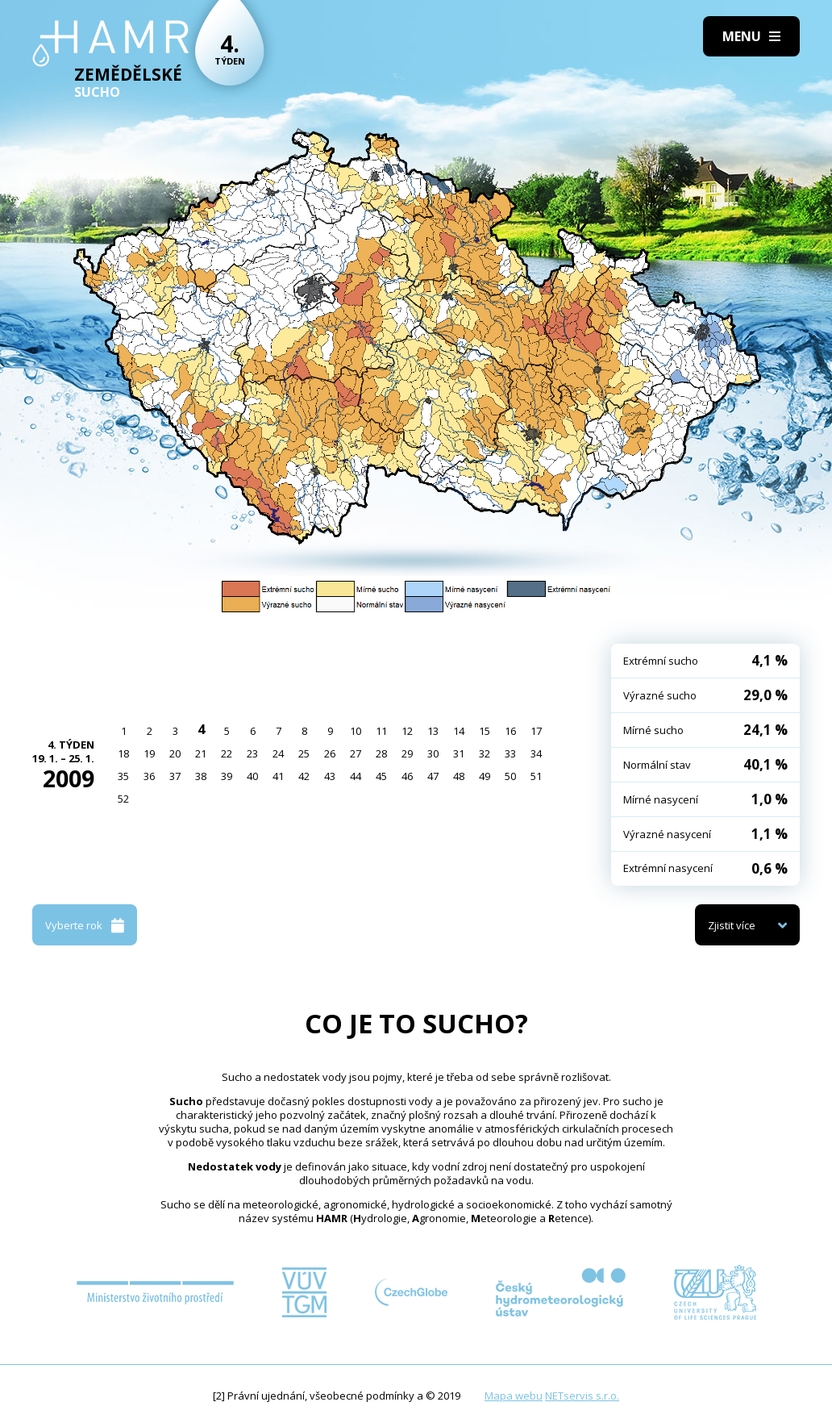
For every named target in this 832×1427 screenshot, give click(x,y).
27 (355, 753)
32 (484, 753)
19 (149, 753)
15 (484, 731)
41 (278, 776)
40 (252, 776)
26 (329, 753)
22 (226, 753)
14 (458, 731)
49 (484, 776)
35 (123, 776)
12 (407, 731)
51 (536, 776)
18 (123, 753)
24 (278, 753)
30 (433, 753)
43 (329, 776)
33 (510, 753)
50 (510, 776)
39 (226, 776)
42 (304, 776)
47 (433, 776)
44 (355, 776)
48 (458, 776)
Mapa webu (514, 1395)
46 (407, 776)
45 (381, 776)
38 (200, 776)
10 (355, 731)
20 (175, 753)
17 (536, 731)
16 (510, 731)
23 (252, 753)
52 (123, 798)
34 (536, 753)
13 (433, 731)
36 (149, 776)
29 (407, 753)
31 (458, 753)
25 (304, 753)
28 (381, 753)
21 (200, 753)
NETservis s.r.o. (582, 1395)
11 (381, 731)
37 (175, 776)
